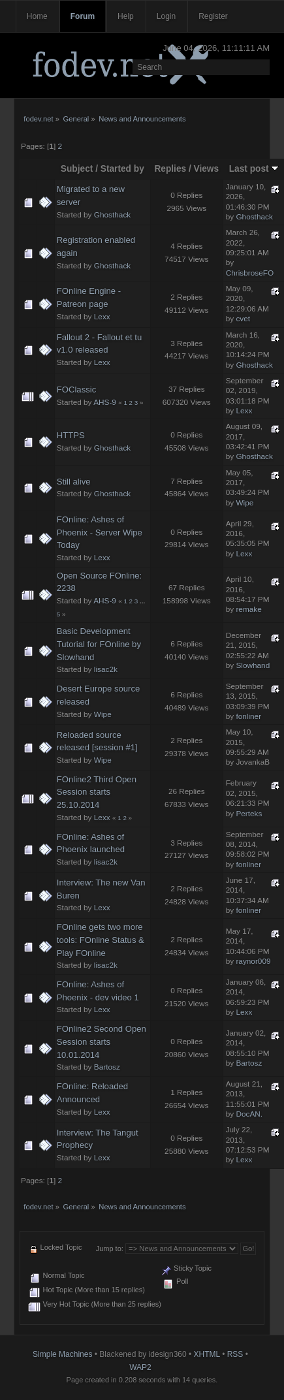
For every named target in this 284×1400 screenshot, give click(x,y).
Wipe (244, 502)
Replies (170, 169)
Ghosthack (112, 214)
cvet (243, 318)
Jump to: (109, 1248)
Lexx (102, 316)
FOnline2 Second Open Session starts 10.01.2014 (101, 1041)
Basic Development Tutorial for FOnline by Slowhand (99, 643)
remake (248, 609)
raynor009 (253, 961)
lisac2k (106, 669)
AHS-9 (104, 402)
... (142, 601)
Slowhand (253, 665)
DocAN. (249, 1114)
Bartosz (107, 1067)
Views (206, 169)
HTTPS (71, 435)
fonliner (248, 716)
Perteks (249, 813)
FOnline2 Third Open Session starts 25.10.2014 (96, 792)
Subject (77, 169)
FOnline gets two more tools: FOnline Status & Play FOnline (100, 939)
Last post (254, 169)
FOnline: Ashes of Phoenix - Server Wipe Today (99, 532)
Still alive (74, 481)
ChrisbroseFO (250, 273)
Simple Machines (62, 1354)
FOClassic (76, 389)
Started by (122, 169)
